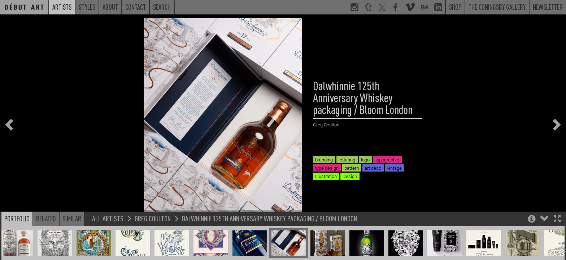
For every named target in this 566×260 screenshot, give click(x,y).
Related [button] (46, 225)
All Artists (107, 225)
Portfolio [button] (17, 225)
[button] (557, 226)
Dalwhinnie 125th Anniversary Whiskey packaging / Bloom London (269, 225)
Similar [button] (71, 225)
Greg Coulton (153, 225)
